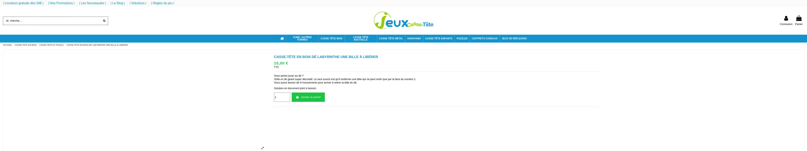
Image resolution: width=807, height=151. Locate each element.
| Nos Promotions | (61, 3)
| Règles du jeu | (162, 3)
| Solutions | (138, 3)
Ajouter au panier (308, 97)
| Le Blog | (118, 3)
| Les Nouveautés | (93, 3)
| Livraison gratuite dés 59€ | (23, 3)
